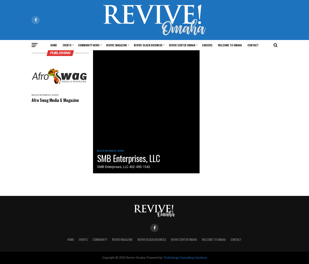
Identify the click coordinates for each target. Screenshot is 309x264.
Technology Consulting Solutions (185, 257)
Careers (207, 45)
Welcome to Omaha (230, 45)
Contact (253, 45)
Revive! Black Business (148, 45)
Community (100, 239)
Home (53, 45)
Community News (88, 45)
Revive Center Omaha (182, 45)
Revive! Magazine (116, 45)
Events (67, 45)
